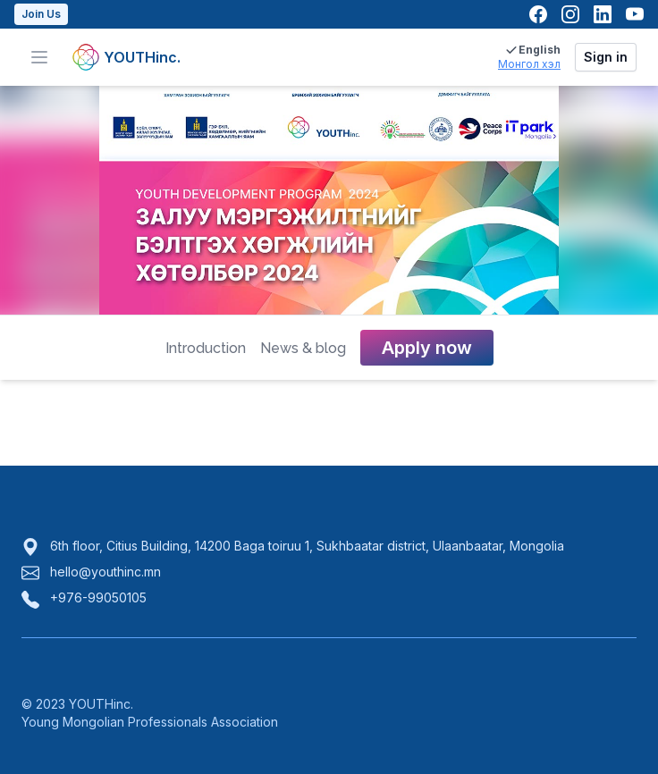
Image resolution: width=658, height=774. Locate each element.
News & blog (303, 348)
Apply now (427, 347)
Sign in (606, 56)
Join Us (41, 14)
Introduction (205, 348)
